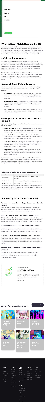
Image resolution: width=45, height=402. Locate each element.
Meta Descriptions (29, 372)
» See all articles (20, 280)
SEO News (5, 379)
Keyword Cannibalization (22, 395)
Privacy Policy (38, 375)
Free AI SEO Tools (13, 385)
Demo (4, 377)
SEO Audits (29, 375)
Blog (5, 16)
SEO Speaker (13, 375)
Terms (36, 373)
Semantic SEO (30, 377)
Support (7, 20)
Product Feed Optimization (5, 374)
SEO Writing (29, 379)
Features (7, 10)
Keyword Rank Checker (22, 399)
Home (4, 369)
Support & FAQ (38, 371)
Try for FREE (37, 377)
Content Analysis (30, 369)
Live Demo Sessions (13, 378)
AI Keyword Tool (22, 388)
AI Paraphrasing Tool (22, 375)
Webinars (13, 369)
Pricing (6, 13)
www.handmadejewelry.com (16, 96)
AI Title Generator (22, 378)
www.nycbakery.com (26, 104)
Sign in (6, 23)
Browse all (38, 305)
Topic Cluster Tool (21, 381)
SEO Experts (13, 382)
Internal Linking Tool (22, 391)
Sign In (36, 369)
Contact (4, 381)
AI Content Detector (21, 371)
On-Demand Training (13, 372)
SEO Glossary (13, 380)
